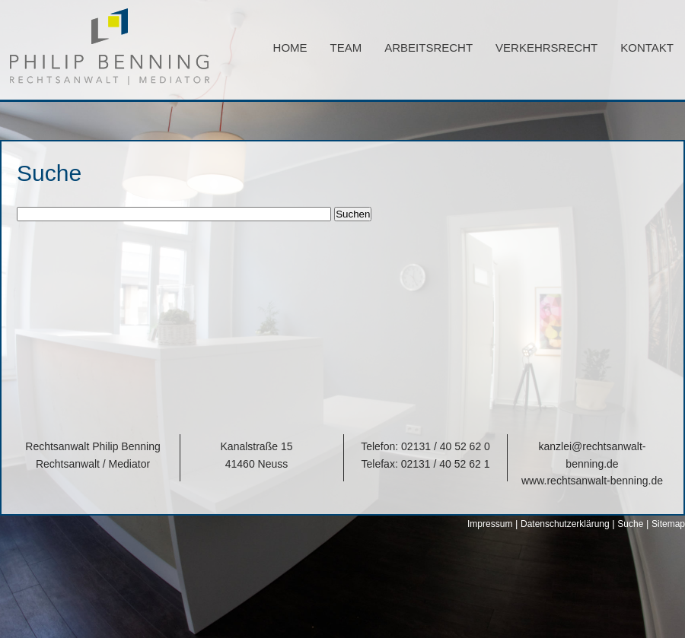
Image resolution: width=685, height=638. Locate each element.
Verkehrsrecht (546, 47)
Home (290, 47)
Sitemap (668, 524)
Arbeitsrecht (428, 47)
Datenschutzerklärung (565, 524)
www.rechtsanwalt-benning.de (592, 481)
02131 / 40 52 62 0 (445, 446)
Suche (630, 524)
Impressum (489, 524)
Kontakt (647, 47)
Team (346, 47)
